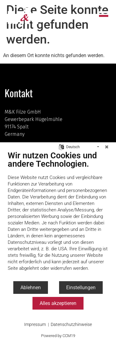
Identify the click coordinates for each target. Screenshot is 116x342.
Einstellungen (81, 287)
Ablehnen (30, 287)
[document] (58, 216)
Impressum (35, 324)
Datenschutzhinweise (71, 324)
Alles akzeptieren (58, 303)
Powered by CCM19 (58, 335)
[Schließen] (106, 147)
